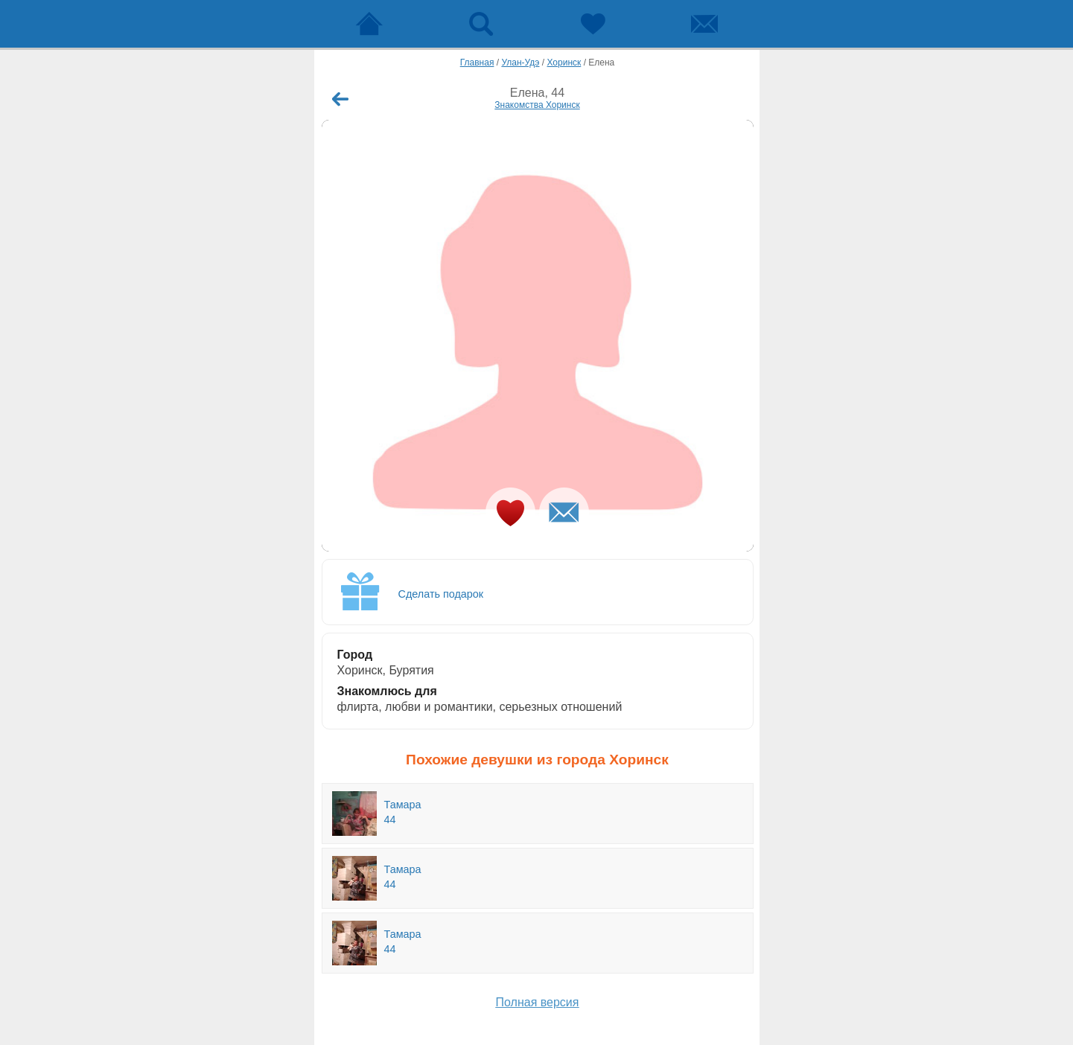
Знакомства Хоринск (536, 105)
